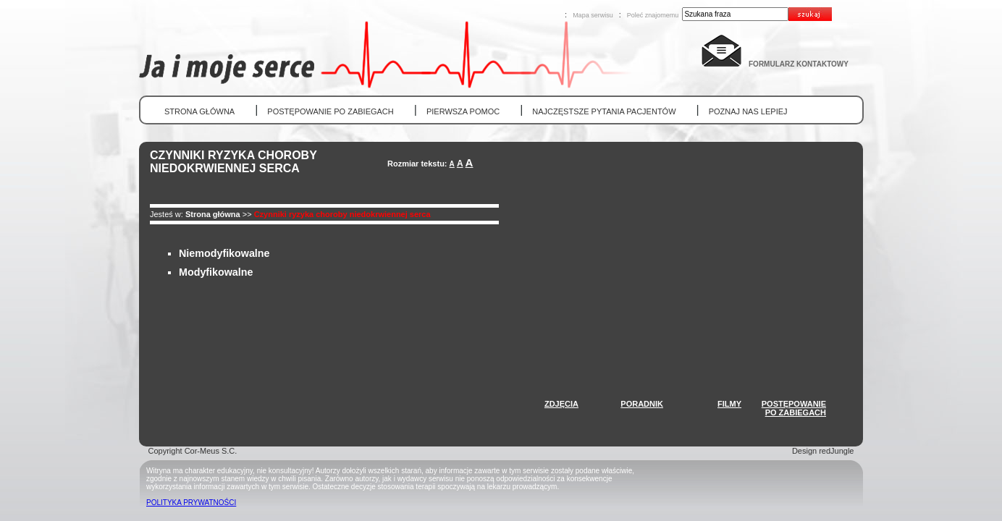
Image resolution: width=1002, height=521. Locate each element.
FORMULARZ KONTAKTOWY (799, 64)
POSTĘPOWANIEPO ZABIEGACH (794, 408)
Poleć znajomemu (653, 15)
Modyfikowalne (216, 272)
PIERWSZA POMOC (463, 111)
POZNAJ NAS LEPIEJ (748, 111)
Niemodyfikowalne (224, 253)
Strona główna (212, 214)
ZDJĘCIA (561, 403)
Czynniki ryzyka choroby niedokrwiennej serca (342, 214)
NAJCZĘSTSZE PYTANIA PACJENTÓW (603, 111)
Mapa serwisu (593, 15)
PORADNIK (641, 403)
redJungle (836, 450)
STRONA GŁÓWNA (199, 111)
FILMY (729, 403)
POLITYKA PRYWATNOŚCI (191, 503)
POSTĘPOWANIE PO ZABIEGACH (330, 111)
